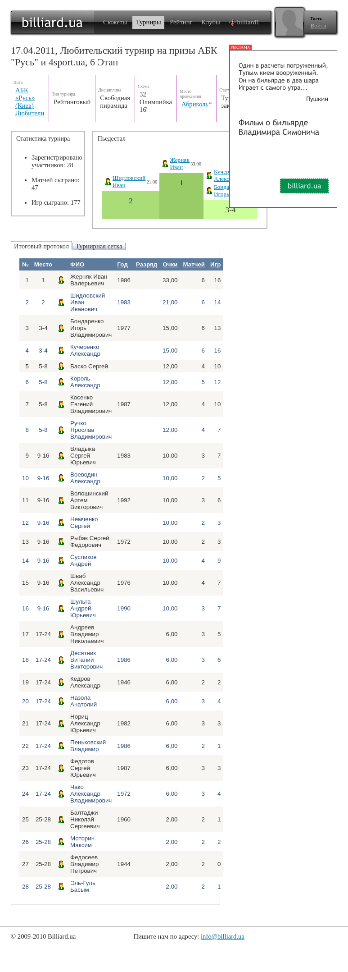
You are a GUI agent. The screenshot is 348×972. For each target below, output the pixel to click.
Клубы (210, 22)
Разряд (146, 264)
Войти (318, 25)
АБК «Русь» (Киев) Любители (29, 102)
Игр (215, 264)
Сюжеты (115, 22)
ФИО (77, 264)
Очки (170, 264)
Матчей (194, 264)
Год (122, 264)
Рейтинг (181, 22)
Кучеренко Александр (227, 175)
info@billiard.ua (222, 936)
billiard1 (244, 22)
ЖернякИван (180, 163)
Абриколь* (196, 104)
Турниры (148, 22)
